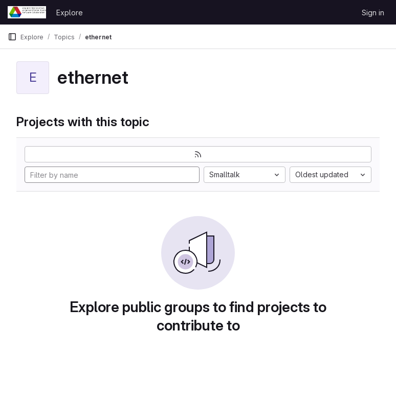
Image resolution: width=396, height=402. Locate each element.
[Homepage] (27, 12)
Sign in (373, 12)
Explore (69, 12)
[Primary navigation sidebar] (12, 37)
